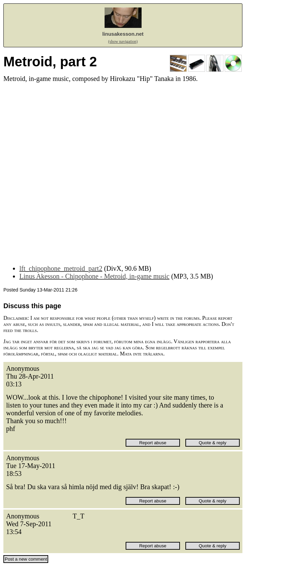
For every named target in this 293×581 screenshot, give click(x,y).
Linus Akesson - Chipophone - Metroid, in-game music (94, 276)
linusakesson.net (123, 34)
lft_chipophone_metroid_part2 (60, 268)
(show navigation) (123, 41)
